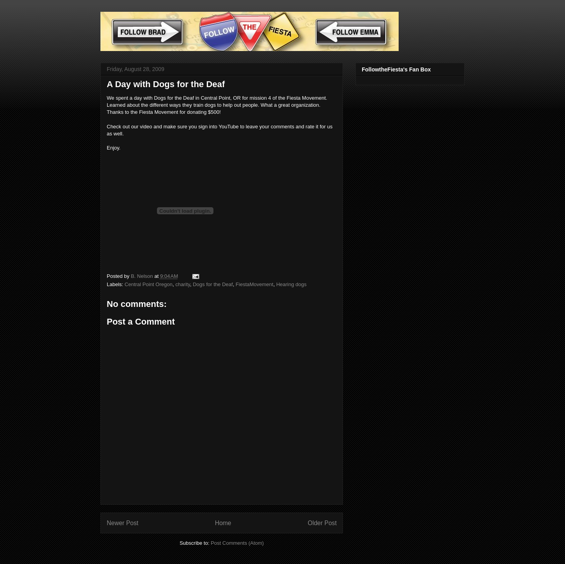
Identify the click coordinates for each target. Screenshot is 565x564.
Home (223, 523)
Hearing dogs (291, 284)
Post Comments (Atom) (237, 543)
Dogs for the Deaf (213, 284)
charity (182, 284)
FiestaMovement (254, 284)
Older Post (322, 523)
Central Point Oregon (149, 284)
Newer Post (123, 523)
